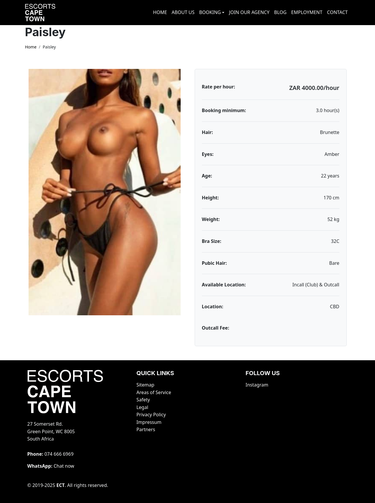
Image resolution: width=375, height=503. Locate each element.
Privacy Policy (151, 414)
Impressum (148, 422)
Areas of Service (153, 392)
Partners (145, 429)
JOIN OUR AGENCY (249, 12)
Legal (142, 407)
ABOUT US (183, 12)
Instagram (257, 385)
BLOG (280, 12)
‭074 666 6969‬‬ (58, 454)
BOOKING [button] (210, 12)
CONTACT (337, 12)
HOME (160, 12)
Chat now (64, 466)
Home (31, 47)
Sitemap (145, 385)
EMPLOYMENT (306, 12)
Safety (143, 399)
